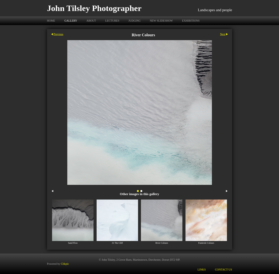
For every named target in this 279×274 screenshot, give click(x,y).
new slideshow (161, 20)
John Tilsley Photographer (94, 8)
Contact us (223, 269)
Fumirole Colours (206, 243)
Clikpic (65, 263)
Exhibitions (191, 20)
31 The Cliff (117, 243)
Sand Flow (73, 243)
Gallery (70, 20)
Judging (135, 20)
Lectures (112, 20)
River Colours (161, 243)
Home (51, 20)
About (91, 20)
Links (202, 269)
